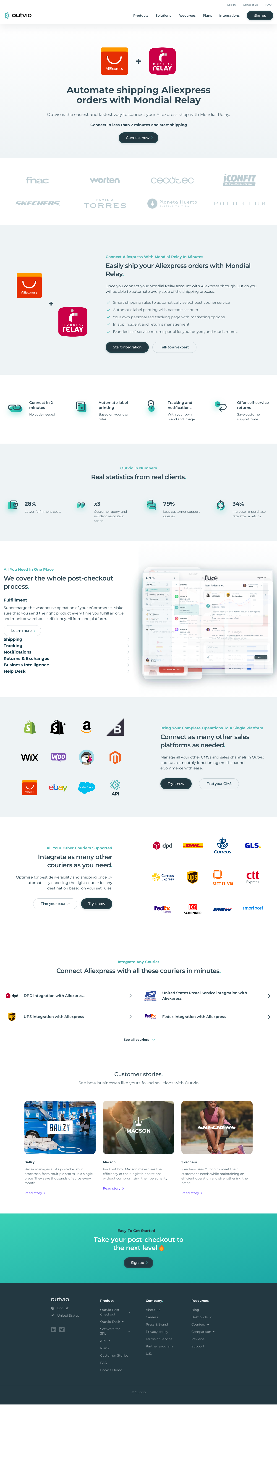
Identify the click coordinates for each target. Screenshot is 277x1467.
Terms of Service (159, 1402)
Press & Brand (157, 1388)
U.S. (149, 1417)
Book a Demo (111, 1433)
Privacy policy (157, 1395)
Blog (195, 1373)
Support (197, 1410)
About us (153, 1373)
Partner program (159, 1410)
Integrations (229, 15)
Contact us (250, 4)
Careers (152, 1380)
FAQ (268, 4)
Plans (207, 15)
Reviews (197, 1402)
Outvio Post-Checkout (115, 1375)
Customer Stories (114, 1419)
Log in (231, 4)
